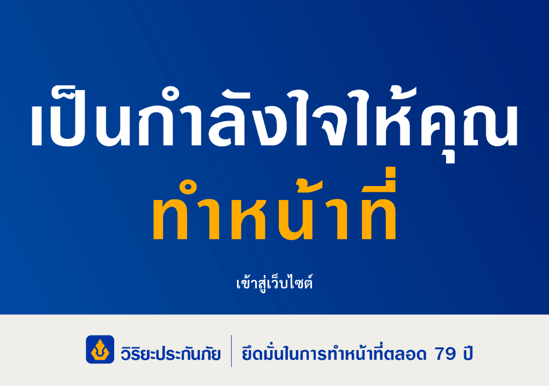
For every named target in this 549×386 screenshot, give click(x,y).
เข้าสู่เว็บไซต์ (274, 281)
